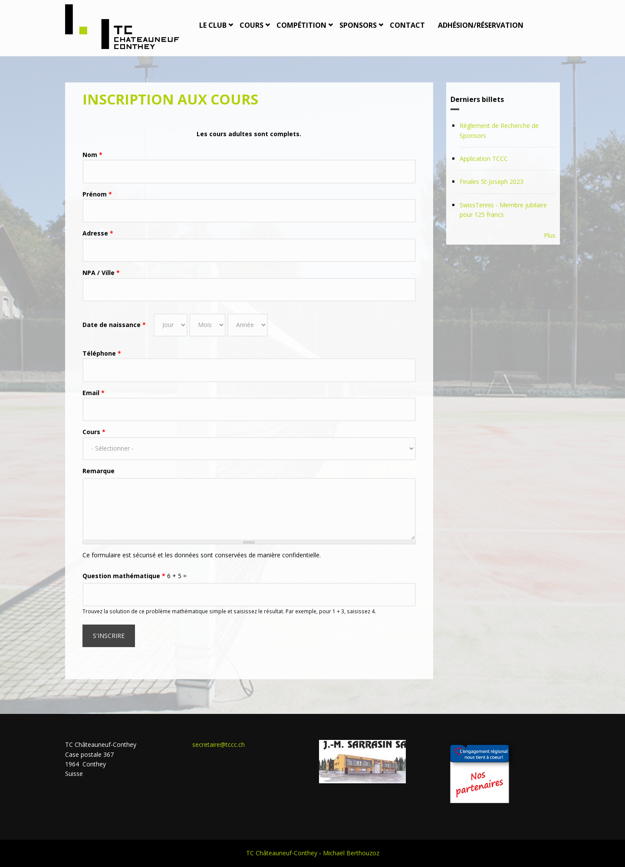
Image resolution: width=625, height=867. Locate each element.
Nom (92, 154)
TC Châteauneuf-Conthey (281, 853)
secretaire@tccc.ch (218, 744)
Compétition (301, 25)
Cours (251, 25)
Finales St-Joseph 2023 (491, 181)
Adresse (97, 233)
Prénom (97, 194)
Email (93, 393)
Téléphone (101, 353)
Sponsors (358, 25)
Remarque (98, 471)
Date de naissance (114, 325)
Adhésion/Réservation (480, 25)
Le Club (213, 25)
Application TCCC (484, 158)
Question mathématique (123, 576)
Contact (407, 25)
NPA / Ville (101, 272)
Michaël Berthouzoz (351, 853)
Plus (550, 235)
